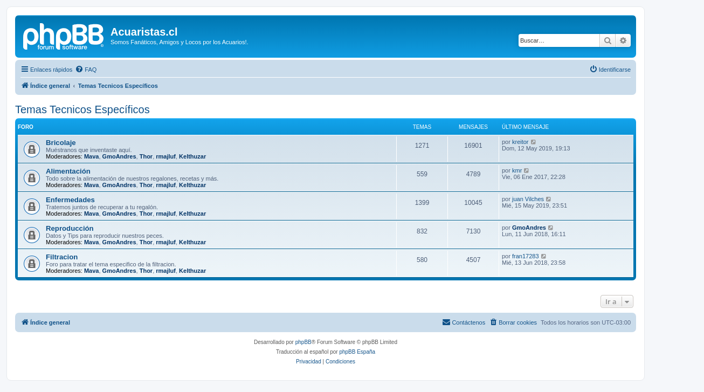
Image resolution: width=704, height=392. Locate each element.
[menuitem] (85, 69)
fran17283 (525, 256)
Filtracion (62, 257)
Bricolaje (61, 143)
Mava (91, 156)
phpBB (303, 342)
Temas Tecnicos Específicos (82, 109)
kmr (517, 170)
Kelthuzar (192, 156)
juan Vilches (528, 199)
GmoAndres (119, 156)
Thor (146, 156)
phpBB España (357, 352)
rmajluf (166, 156)
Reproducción (70, 228)
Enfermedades (70, 200)
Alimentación (68, 171)
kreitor (520, 142)
